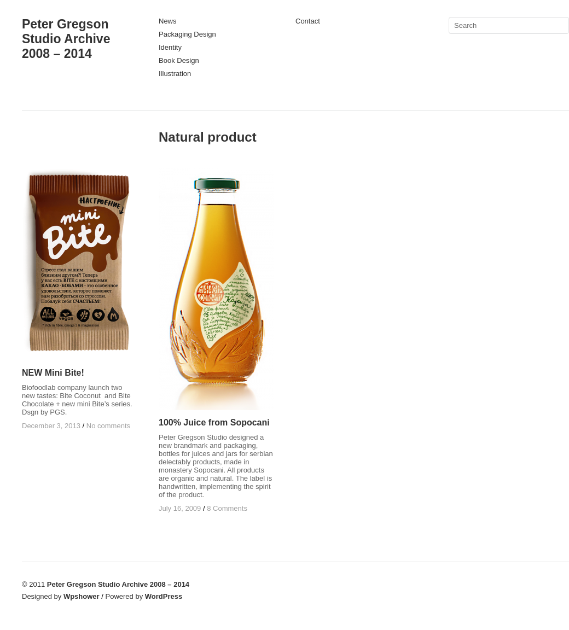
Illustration (175, 73)
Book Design (179, 60)
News (168, 21)
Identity (170, 47)
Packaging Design (187, 34)
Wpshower (81, 596)
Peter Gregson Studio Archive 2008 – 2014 (66, 39)
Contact (307, 21)
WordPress (163, 596)
